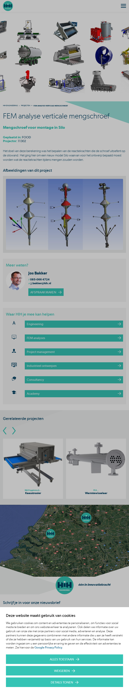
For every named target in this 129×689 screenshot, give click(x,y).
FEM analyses (36, 338)
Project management (41, 352)
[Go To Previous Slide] (4, 430)
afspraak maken (43, 292)
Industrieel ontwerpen (42, 366)
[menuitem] (10, 105)
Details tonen (62, 682)
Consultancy (35, 380)
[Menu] (123, 6)
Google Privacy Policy (48, 647)
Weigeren (62, 671)
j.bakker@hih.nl (41, 283)
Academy (33, 393)
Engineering (35, 324)
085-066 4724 (40, 279)
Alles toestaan (62, 659)
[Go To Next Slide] (14, 430)
